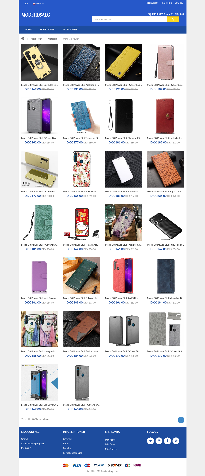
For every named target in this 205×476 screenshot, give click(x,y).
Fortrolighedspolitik (72, 452)
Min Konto (152, 3)
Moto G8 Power (71, 38)
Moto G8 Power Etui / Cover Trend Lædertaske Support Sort (123, 351)
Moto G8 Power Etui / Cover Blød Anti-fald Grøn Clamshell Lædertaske (39, 244)
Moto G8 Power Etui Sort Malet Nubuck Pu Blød (81, 191)
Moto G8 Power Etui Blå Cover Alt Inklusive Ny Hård (39, 404)
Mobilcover (36, 38)
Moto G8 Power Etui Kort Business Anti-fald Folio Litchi (39, 298)
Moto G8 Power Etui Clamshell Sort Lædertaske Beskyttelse (123, 138)
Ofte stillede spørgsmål (32, 443)
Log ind (179, 3)
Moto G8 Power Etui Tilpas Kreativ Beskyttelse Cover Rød (81, 244)
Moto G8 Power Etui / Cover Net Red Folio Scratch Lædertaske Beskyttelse (39, 191)
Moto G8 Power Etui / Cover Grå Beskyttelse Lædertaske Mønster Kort (165, 351)
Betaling (67, 448)
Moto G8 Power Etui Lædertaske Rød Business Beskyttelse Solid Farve (165, 138)
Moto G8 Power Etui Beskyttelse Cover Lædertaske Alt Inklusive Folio (81, 351)
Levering (67, 438)
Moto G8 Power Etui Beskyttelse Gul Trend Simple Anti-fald (39, 84)
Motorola (52, 38)
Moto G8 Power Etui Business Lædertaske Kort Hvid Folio (123, 191)
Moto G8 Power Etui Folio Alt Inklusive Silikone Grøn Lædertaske (81, 298)
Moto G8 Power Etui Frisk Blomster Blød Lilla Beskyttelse (123, 244)
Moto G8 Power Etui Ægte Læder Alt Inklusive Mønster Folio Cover (165, 191)
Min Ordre (110, 444)
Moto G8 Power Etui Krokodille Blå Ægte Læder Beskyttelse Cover (81, 84)
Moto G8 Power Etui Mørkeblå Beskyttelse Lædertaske (165, 298)
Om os (24, 438)
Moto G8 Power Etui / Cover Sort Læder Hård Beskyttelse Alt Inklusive (81, 404)
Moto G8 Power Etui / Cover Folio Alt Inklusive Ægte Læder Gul (123, 84)
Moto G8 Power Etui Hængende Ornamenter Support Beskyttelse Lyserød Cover (39, 351)
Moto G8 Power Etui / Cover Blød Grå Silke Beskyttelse (39, 138)
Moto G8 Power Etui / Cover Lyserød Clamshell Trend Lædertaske (165, 84)
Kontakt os (26, 448)
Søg (173, 19)
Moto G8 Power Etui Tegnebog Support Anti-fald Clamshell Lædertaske (81, 138)
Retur (66, 443)
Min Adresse (111, 449)
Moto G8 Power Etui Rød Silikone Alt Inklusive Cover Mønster (123, 298)
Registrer (166, 3)
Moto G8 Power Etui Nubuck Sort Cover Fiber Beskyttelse (165, 244)
